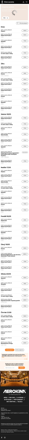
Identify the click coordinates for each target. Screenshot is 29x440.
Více (5, 18)
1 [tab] (14, 18)
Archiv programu (19, 349)
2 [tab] (15, 18)
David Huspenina (14, 429)
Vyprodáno (25, 152)
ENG (2, 43)
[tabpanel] (14, 12)
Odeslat (22, 367)
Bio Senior (6, 75)
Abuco (6, 429)
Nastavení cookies (10, 432)
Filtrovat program (22, 23)
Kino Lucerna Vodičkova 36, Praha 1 (6, 410)
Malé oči (3, 136)
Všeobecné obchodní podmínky (7, 430)
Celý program (9, 349)
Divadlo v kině (4, 302)
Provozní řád (3, 432)
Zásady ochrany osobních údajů (20, 430)
